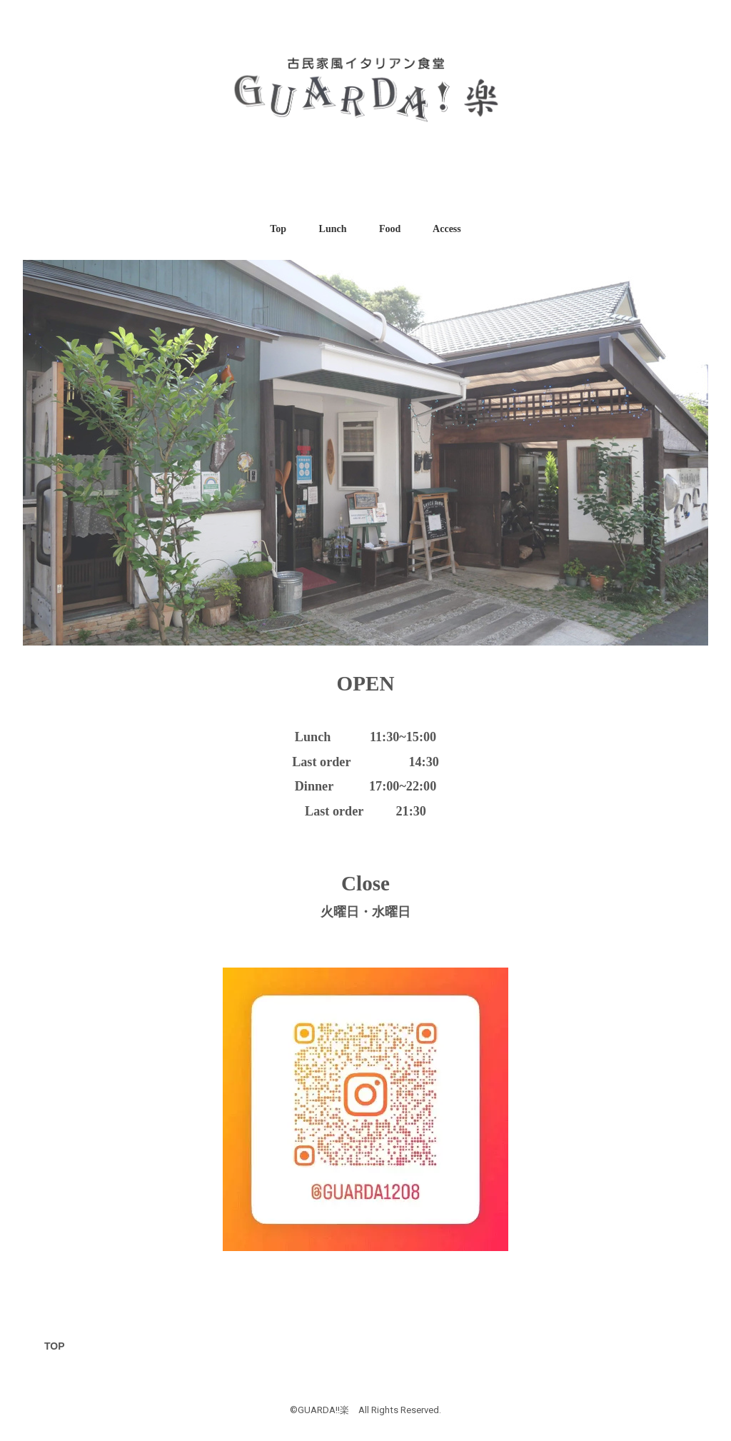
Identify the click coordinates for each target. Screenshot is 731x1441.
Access (447, 229)
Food (389, 229)
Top (278, 229)
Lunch (333, 229)
